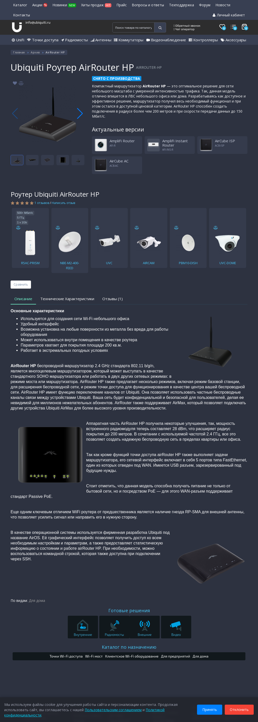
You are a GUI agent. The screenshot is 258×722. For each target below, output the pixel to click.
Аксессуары (233, 39)
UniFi (18, 39)
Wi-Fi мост (94, 656)
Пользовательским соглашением (113, 709)
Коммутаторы (128, 39)
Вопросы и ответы (148, 5)
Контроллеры (203, 39)
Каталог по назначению (129, 647)
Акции (39, 5)
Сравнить (21, 284)
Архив (35, 52)
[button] (80, 113)
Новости (222, 5)
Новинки (64, 5)
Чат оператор (184, 29)
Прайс (121, 5)
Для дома (37, 600)
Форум (204, 5)
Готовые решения (129, 610)
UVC (109, 263)
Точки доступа (42, 39)
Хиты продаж (96, 5)
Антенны (101, 39)
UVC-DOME (227, 263)
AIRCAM (148, 263)
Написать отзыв (63, 203)
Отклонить (238, 709)
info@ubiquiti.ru (37, 22)
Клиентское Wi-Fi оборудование (131, 656)
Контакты (21, 15)
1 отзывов (42, 203)
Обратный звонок (187, 25)
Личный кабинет (229, 15)
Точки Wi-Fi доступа (66, 656)
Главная (19, 52)
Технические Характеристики (67, 298)
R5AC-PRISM (30, 263)
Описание (23, 298)
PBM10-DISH (188, 263)
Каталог (20, 5)
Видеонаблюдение (166, 39)
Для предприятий (175, 656)
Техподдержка (181, 5)
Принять (209, 709)
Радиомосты (74, 39)
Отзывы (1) (112, 298)
